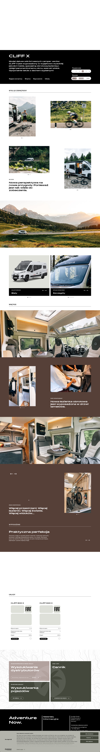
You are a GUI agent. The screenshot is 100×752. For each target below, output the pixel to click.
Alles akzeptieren (89, 733)
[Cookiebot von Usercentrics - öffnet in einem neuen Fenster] (8, 749)
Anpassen (89, 737)
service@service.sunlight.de (79, 726)
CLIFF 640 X (14, 134)
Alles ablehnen (89, 741)
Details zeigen (20, 749)
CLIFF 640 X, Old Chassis (9, 245)
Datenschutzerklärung (48, 743)
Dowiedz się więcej (60, 697)
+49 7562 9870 (75, 728)
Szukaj (34, 677)
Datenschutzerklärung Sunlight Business (64, 743)
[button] (11, 98)
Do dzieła (16, 697)
